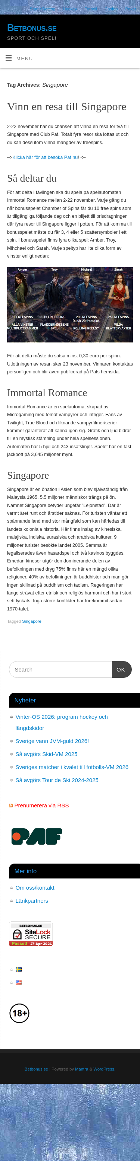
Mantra (81, 1069)
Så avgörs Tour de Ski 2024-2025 (57, 780)
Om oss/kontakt (35, 887)
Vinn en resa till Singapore (67, 106)
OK (118, 668)
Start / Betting (43, 9)
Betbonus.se (31, 27)
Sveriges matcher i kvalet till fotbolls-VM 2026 (72, 767)
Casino (111, 9)
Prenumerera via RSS (42, 805)
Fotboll (90, 9)
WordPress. (104, 1069)
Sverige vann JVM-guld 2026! (52, 741)
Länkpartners (32, 900)
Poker (130, 9)
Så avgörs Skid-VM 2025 (47, 754)
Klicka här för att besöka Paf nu (45, 157)
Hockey (70, 9)
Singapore (31, 621)
